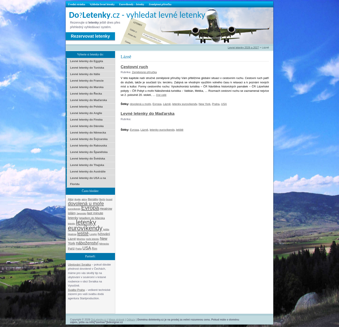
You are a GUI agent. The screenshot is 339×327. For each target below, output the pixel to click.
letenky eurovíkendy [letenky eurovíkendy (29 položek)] (85, 225)
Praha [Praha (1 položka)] (78, 248)
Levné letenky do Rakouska (88, 145)
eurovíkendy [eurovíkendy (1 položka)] (74, 209)
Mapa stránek (117, 319)
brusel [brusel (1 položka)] (109, 199)
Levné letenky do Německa (88, 132)
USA (224, 104)
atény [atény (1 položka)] (84, 199)
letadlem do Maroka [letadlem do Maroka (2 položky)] (92, 218)
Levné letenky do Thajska (87, 165)
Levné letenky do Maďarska (147, 113)
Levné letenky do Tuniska (87, 67)
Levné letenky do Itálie (85, 74)
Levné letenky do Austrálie (88, 171)
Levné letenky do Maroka (87, 87)
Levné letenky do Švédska (87, 158)
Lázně (167, 104)
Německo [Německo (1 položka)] (104, 243)
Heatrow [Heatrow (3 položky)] (106, 208)
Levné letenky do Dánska (87, 126)
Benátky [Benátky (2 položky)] (93, 199)
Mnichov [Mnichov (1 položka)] (81, 239)
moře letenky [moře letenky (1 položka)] (92, 239)
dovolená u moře (140, 104)
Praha (216, 104)
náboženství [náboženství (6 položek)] (87, 243)
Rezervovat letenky (90, 36)
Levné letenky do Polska (86, 106)
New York (204, 104)
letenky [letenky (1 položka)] (71, 223)
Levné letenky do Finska (86, 119)
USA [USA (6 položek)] (86, 248)
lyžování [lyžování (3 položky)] (104, 234)
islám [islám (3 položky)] (72, 213)
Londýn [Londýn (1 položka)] (93, 234)
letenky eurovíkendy (184, 104)
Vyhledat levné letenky (102, 4)
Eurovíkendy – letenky (131, 4)
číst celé (161, 95)
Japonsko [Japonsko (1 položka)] (81, 213)
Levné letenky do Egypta (86, 61)
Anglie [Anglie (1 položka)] (77, 199)
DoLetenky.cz (99, 319)
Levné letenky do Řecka (86, 93)
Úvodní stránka (76, 4)
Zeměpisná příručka (160, 4)
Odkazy (130, 319)
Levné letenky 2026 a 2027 (243, 47)
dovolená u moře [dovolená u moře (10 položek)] (86, 203)
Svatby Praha (76, 290)
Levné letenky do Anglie (86, 113)
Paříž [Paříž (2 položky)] (71, 248)
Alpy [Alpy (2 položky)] (71, 199)
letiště (179, 129)
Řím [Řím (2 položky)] (94, 248)
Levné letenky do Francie (87, 80)
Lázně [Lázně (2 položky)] (72, 238)
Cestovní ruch (134, 66)
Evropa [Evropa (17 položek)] (90, 208)
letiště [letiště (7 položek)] (83, 233)
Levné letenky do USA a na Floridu (88, 181)
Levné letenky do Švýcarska (88, 139)
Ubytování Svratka (79, 264)
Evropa (156, 104)
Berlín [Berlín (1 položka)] (102, 199)
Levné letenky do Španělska (88, 152)
